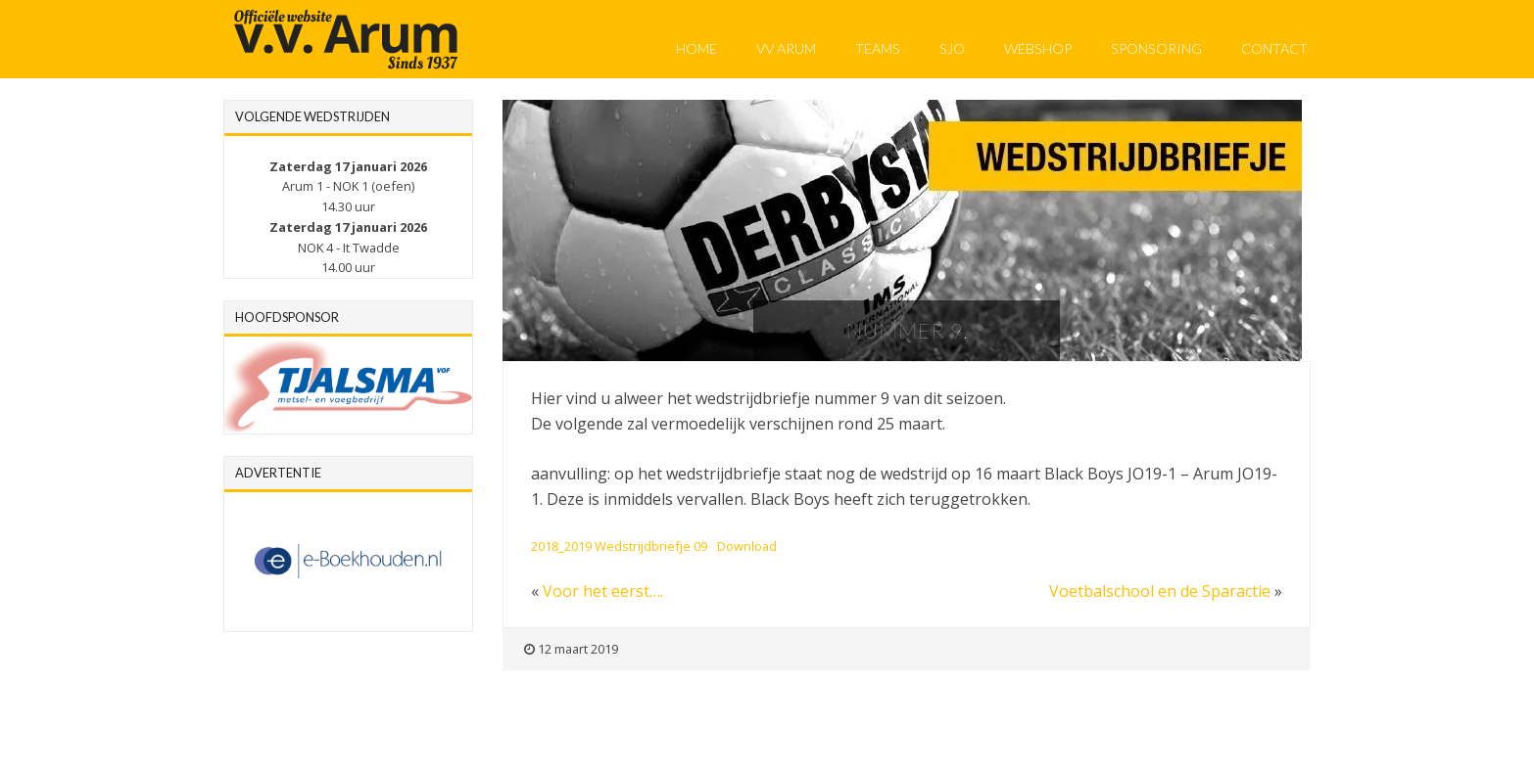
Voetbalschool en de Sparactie (1159, 591)
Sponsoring (1156, 48)
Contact (1274, 48)
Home (696, 48)
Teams (877, 48)
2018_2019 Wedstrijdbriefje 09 (619, 546)
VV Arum (786, 48)
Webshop (1038, 48)
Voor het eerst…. (603, 591)
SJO (952, 48)
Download (747, 546)
